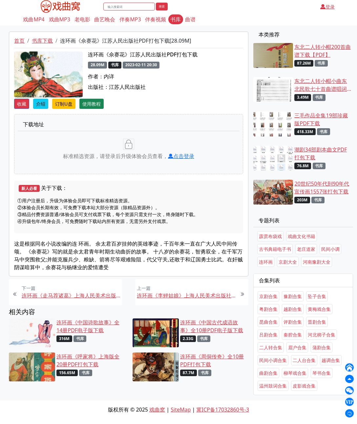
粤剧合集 (268, 309)
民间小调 (330, 249)
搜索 (162, 6)
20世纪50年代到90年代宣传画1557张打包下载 (321, 187)
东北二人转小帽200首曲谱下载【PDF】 (322, 50)
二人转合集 (270, 347)
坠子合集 (317, 296)
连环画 (266, 262)
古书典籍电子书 (275, 249)
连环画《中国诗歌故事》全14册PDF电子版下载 (87, 326)
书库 (175, 19)
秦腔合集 (293, 335)
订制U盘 (63, 104)
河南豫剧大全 (316, 262)
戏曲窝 (157, 409)
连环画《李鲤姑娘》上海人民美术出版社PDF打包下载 (186, 295)
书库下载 (42, 40)
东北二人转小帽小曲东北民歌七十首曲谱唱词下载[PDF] (320, 85)
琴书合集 (321, 373)
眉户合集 (297, 347)
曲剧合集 (268, 373)
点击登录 (181, 156)
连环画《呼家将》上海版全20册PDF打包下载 (87, 360)
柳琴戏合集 (295, 373)
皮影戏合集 (304, 386)
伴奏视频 (155, 19)
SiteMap (181, 409)
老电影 (82, 19)
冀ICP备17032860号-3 (222, 409)
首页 (19, 40)
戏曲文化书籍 (301, 236)
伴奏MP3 (130, 19)
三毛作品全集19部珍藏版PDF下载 (320, 119)
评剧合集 (293, 322)
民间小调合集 (273, 360)
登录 (327, 7)
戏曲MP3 (59, 19)
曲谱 (190, 19)
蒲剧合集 (321, 347)
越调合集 (331, 360)
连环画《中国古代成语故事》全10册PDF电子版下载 (211, 326)
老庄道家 (306, 249)
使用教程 (91, 104)
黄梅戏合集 (319, 309)
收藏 (21, 104)
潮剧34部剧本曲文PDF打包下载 (320, 153)
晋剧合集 (317, 322)
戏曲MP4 (33, 19)
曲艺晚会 (104, 19)
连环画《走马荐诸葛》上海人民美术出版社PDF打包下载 (71, 295)
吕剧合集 (268, 335)
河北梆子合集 (321, 335)
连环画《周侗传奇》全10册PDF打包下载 (212, 360)
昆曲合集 (268, 322)
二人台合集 (304, 360)
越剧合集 (293, 309)
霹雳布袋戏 (270, 236)
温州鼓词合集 (273, 386)
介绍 (40, 104)
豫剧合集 (293, 296)
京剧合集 (268, 296)
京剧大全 (288, 262)
